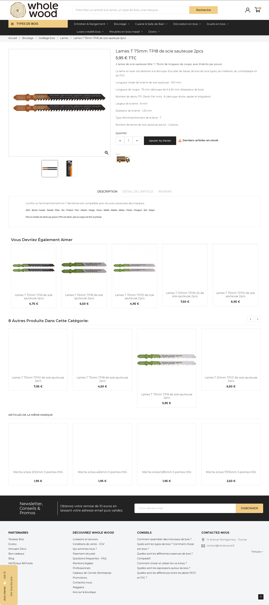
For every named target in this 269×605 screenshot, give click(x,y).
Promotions (80, 577)
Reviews (165, 191)
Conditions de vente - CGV (88, 544)
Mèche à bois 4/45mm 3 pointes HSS (102, 472)
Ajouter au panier (160, 140)
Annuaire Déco (17, 548)
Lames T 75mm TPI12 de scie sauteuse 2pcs (38, 379)
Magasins (78, 587)
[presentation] (250, 319)
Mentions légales (83, 563)
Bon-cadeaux (16, 553)
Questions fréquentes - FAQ (89, 558)
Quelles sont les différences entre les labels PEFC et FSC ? (166, 575)
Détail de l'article (137, 191)
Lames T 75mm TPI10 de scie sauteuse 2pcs (134, 296)
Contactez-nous (82, 582)
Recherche (203, 10)
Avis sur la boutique (84, 592)
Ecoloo (12, 544)
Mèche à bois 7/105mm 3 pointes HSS (231, 472)
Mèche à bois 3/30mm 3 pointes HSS (38, 472)
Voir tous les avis (11, 586)
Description (107, 191)
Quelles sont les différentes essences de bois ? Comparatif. (165, 556)
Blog (11, 558)
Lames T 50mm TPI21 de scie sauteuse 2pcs (231, 379)
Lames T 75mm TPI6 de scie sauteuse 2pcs (33, 296)
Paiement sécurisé (84, 553)
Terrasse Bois (16, 539)
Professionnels (81, 568)
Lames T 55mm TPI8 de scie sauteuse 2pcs (84, 296)
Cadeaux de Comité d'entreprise (92, 572)
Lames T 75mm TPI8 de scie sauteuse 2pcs (102, 379)
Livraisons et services (85, 539)
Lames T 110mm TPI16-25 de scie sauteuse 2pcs (185, 294)
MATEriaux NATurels (20, 563)
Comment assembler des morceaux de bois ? (164, 539)
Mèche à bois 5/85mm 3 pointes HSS (166, 472)
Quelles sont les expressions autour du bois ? (163, 568)
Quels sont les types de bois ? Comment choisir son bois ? (165, 546)
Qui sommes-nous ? (85, 548)
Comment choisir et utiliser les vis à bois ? (162, 563)
